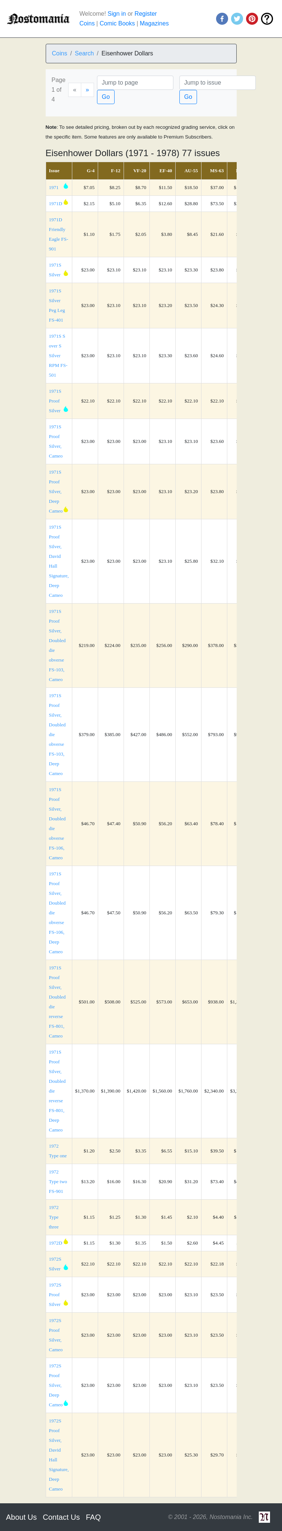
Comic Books (117, 23)
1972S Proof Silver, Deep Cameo (56, 1385)
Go (106, 97)
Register (145, 13)
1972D (55, 1243)
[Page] (135, 83)
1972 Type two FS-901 (58, 1181)
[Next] (87, 90)
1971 (54, 187)
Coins (87, 23)
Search (84, 53)
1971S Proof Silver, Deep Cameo (56, 491)
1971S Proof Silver (55, 400)
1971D (55, 203)
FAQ (93, 1517)
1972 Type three (54, 1217)
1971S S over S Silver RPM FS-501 (58, 355)
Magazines (154, 23)
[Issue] (217, 83)
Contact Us (61, 1517)
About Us (21, 1517)
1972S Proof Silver (55, 1294)
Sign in (116, 13)
